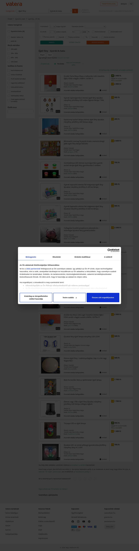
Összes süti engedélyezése (103, 297)
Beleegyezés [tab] (31, 257)
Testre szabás (70, 297)
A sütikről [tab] (108, 257)
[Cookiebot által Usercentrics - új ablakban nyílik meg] (109, 250)
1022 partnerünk (33, 269)
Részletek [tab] (57, 257)
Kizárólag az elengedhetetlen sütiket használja (36, 297)
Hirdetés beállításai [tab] (82, 257)
